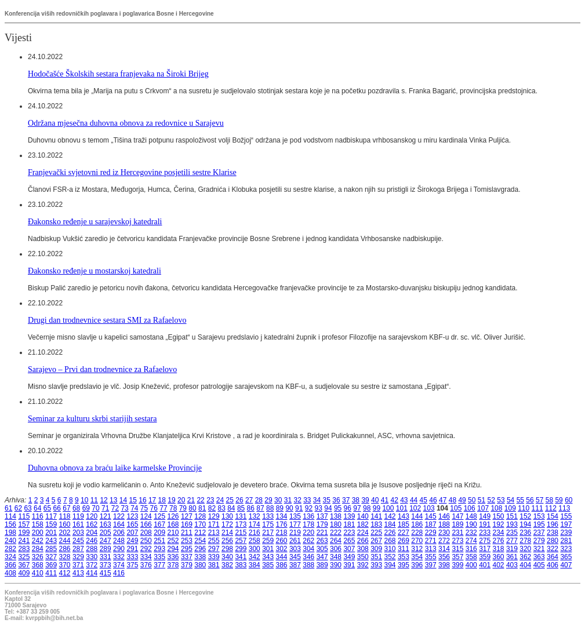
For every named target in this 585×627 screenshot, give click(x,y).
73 (124, 508)
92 (309, 508)
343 (268, 557)
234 (498, 532)
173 (240, 524)
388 (308, 565)
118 (65, 516)
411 (51, 573)
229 (431, 532)
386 (282, 565)
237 (539, 532)
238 (552, 532)
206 (119, 532)
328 (65, 557)
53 (500, 500)
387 (295, 565)
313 (431, 549)
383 (240, 565)
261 (295, 541)
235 (512, 532)
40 (375, 500)
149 (484, 516)
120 (91, 516)
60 (568, 500)
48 (452, 500)
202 (65, 532)
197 (566, 524)
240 (10, 541)
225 (376, 532)
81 (202, 508)
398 (444, 565)
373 (105, 565)
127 (186, 516)
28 (259, 500)
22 (200, 500)
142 (390, 516)
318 (498, 549)
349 (349, 557)
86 (251, 508)
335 (159, 557)
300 (254, 549)
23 (210, 500)
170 (200, 524)
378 (173, 565)
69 (86, 508)
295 (186, 549)
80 (192, 508)
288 (91, 549)
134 (282, 516)
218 (282, 532)
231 (457, 532)
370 (65, 565)
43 (404, 500)
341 (240, 557)
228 (417, 532)
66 (57, 508)
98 (366, 508)
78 (173, 508)
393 (376, 565)
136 (308, 516)
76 (154, 508)
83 (221, 508)
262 (308, 541)
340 (227, 557)
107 (483, 508)
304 (308, 549)
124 (146, 516)
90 (289, 508)
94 (328, 508)
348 (335, 557)
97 (357, 508)
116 (37, 516)
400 (471, 565)
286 (65, 549)
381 (214, 565)
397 (431, 565)
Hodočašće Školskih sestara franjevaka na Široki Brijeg (118, 73)
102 (415, 508)
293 (159, 549)
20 (181, 500)
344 (282, 557)
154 (552, 516)
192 (498, 524)
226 (390, 532)
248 (119, 541)
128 (200, 516)
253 (186, 541)
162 (91, 524)
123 (132, 516)
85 (241, 508)
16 (142, 500)
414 (91, 573)
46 (433, 500)
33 (307, 500)
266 (363, 541)
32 (297, 500)
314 (444, 549)
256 (227, 541)
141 (376, 516)
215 (240, 532)
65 (47, 508)
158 (37, 524)
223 (349, 532)
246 (91, 541)
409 (24, 573)
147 (457, 516)
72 (115, 508)
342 (254, 557)
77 (163, 508)
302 (282, 549)
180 (335, 524)
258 (254, 541)
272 (444, 541)
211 (186, 532)
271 (431, 541)
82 (212, 508)
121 (105, 516)
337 (186, 557)
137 (322, 516)
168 (173, 524)
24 (220, 500)
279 (539, 541)
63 (27, 508)
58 (549, 500)
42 (394, 500)
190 (471, 524)
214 (227, 532)
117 (51, 516)
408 (10, 573)
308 (363, 549)
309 (376, 549)
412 (65, 573)
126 (173, 516)
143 (403, 516)
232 (471, 532)
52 (491, 500)
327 (51, 557)
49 (462, 500)
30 (278, 500)
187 (431, 524)
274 (471, 541)
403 (512, 565)
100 (388, 508)
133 (268, 516)
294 (173, 549)
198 (10, 532)
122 (119, 516)
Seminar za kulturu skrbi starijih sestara (92, 418)
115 (24, 516)
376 (146, 565)
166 (146, 524)
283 (24, 549)
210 (173, 532)
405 (539, 565)
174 (254, 524)
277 (512, 541)
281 (566, 541)
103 (429, 508)
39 (365, 500)
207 (132, 532)
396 (417, 565)
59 (558, 500)
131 (240, 516)
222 (335, 532)
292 (146, 549)
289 (105, 549)
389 (322, 565)
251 (159, 541)
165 (132, 524)
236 (525, 532)
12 (103, 500)
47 (442, 500)
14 (123, 500)
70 (95, 508)
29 (268, 500)
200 (37, 532)
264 (335, 541)
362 (525, 557)
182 (363, 524)
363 (539, 557)
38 (355, 500)
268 (390, 541)
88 (270, 508)
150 (498, 516)
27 (249, 500)
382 (227, 565)
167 (159, 524)
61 (8, 508)
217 (268, 532)
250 (146, 541)
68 (76, 508)
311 (403, 549)
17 (152, 500)
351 (376, 557)
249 (132, 541)
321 (539, 549)
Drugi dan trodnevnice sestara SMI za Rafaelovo (107, 320)
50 (471, 500)
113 (564, 508)
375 (132, 565)
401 (484, 565)
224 (363, 532)
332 (119, 557)
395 (403, 565)
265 (349, 541)
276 (498, 541)
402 (498, 565)
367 (24, 565)
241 (24, 541)
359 (484, 557)
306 (335, 549)
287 (78, 549)
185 (403, 524)
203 (78, 532)
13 (113, 500)
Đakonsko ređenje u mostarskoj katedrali (94, 270)
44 (413, 500)
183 (376, 524)
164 (119, 524)
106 (469, 508)
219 (295, 532)
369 (51, 565)
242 (37, 541)
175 (268, 524)
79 (183, 508)
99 (376, 508)
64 (37, 508)
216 (254, 532)
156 (10, 524)
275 (484, 541)
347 (322, 557)
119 (78, 516)
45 (423, 500)
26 (239, 500)
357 (457, 557)
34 (317, 500)
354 (417, 557)
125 (159, 516)
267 (376, 541)
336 (173, 557)
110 (523, 508)
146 (444, 516)
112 (551, 508)
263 (322, 541)
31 (288, 500)
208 (146, 532)
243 (51, 541)
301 (268, 549)
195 (539, 524)
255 (214, 541)
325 (24, 557)
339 (214, 557)
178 (308, 524)
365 (566, 557)
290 (119, 549)
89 (280, 508)
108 (496, 508)
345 (295, 557)
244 (65, 541)
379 (186, 565)
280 (552, 541)
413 (78, 573)
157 (24, 524)
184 (390, 524)
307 (349, 549)
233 (484, 532)
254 (200, 541)
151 (512, 516)
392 (363, 565)
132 (254, 516)
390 (335, 565)
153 (539, 516)
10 (84, 500)
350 (363, 557)
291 (132, 549)
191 (484, 524)
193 (512, 524)
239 (566, 532)
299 (240, 549)
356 (444, 557)
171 (214, 524)
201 (51, 532)
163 (105, 524)
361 (512, 557)
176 (282, 524)
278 (525, 541)
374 (119, 565)
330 (91, 557)
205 (105, 532)
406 (552, 565)
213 (214, 532)
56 (529, 500)
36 (336, 500)
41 (384, 500)
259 (268, 541)
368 (37, 565)
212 (200, 532)
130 (227, 516)
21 (191, 500)
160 (65, 524)
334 (146, 557)
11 (94, 500)
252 (173, 541)
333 (132, 557)
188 (444, 524)
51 (481, 500)
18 (162, 500)
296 (200, 549)
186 (417, 524)
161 (78, 524)
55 (520, 500)
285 (51, 549)
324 (10, 557)
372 (91, 565)
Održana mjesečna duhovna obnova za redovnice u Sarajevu (126, 122)
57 (539, 500)
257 (240, 541)
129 (214, 516)
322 (552, 549)
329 (78, 557)
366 (10, 565)
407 (566, 565)
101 (402, 508)
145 (431, 516)
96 (347, 508)
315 (457, 549)
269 (403, 541)
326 (37, 557)
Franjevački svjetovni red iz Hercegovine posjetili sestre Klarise (132, 172)
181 (349, 524)
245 (78, 541)
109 (510, 508)
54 (510, 500)
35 (326, 500)
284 (37, 549)
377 (159, 565)
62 (18, 508)
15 (133, 500)
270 (417, 541)
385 (268, 565)
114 (10, 516)
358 (471, 557)
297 (214, 549)
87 (260, 508)
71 (105, 508)
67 (66, 508)
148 (471, 516)
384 (254, 565)
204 (91, 532)
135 (295, 516)
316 (471, 549)
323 (566, 549)
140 (363, 516)
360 (498, 557)
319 (512, 549)
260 (282, 541)
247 (105, 541)
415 (105, 573)
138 (335, 516)
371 (78, 565)
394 (390, 565)
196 (552, 524)
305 (322, 549)
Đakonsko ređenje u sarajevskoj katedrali (95, 221)
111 (537, 508)
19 (171, 500)
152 (525, 516)
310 (390, 549)
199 (24, 532)
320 (525, 549)
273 (457, 541)
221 (322, 532)
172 (227, 524)
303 (295, 549)
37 (346, 500)
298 (227, 549)
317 (484, 549)
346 (308, 557)
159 (51, 524)
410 (37, 573)
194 (525, 524)
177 (295, 524)
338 (200, 557)
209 (159, 532)
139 (349, 516)
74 (134, 508)
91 (299, 508)
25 (230, 500)
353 (403, 557)
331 (105, 557)
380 (200, 565)
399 (457, 565)
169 (186, 524)
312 (417, 549)
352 (390, 557)
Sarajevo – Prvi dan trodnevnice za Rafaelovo (102, 369)
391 (349, 565)
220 (308, 532)
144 (417, 516)
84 (231, 508)
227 (403, 532)
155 (566, 516)
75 (144, 508)
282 (10, 549)
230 (444, 532)
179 (322, 524)
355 (431, 557)
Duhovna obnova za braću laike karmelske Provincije (115, 467)
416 (119, 573)
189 (457, 524)
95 (337, 508)
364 (552, 557)
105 (456, 508)
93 (318, 508)
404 (525, 565)
